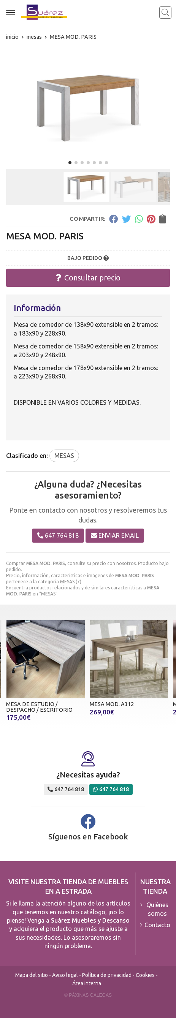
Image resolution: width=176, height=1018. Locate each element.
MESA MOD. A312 (112, 704)
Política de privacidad (107, 975)
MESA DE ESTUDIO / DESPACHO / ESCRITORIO (39, 706)
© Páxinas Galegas (88, 995)
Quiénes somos (157, 909)
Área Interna (86, 983)
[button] (69, 162)
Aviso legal (65, 975)
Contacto (157, 924)
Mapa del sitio (31, 975)
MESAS (67, 581)
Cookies (145, 975)
